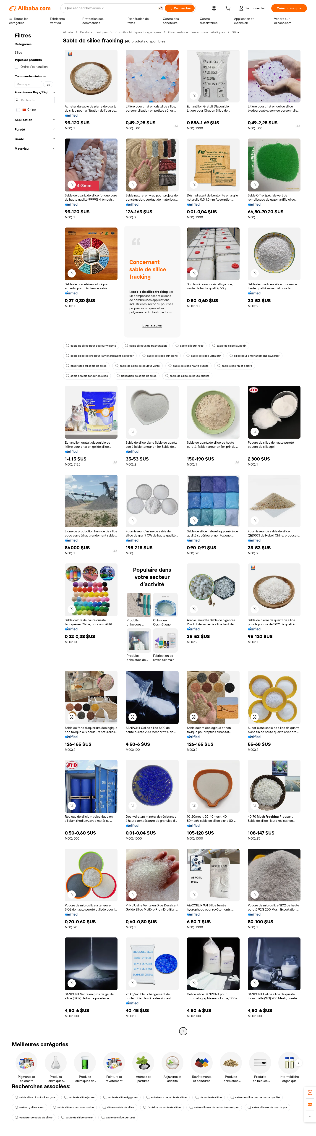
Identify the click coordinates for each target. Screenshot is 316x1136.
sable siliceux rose (189, 346)
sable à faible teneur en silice (87, 376)
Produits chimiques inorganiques (138, 32)
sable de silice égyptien (120, 1097)
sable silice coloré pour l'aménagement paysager (100, 356)
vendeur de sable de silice (33, 1117)
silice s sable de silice (118, 1107)
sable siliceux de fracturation (146, 346)
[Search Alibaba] (109, 8)
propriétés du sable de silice (86, 366)
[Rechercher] (180, 8)
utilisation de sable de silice (137, 376)
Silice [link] (235, 32)
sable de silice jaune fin (229, 346)
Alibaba (68, 32)
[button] (160, 8)
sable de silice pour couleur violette (91, 346)
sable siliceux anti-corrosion (73, 1107)
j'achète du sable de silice (162, 1107)
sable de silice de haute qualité (187, 376)
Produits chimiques (94, 32)
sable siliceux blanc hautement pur (214, 1107)
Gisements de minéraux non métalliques (196, 32)
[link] (310, 1093)
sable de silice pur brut (118, 1117)
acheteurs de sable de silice (166, 1097)
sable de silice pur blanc (160, 356)
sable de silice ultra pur (203, 356)
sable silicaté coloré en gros (35, 1097)
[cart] (228, 9)
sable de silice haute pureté (188, 366)
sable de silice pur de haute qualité (255, 1097)
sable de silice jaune (79, 1097)
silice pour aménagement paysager (254, 356)
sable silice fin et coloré (234, 366)
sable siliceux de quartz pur (267, 1107)
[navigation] (34, 532)
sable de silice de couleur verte (137, 366)
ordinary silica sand (29, 1107)
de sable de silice (208, 1097)
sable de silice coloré (77, 1117)
